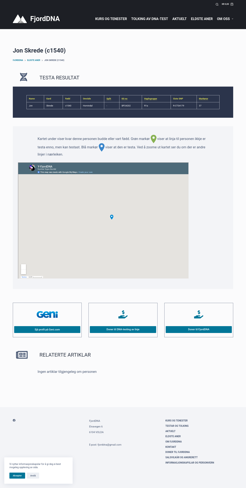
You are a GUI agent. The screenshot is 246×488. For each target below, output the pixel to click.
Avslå (33, 475)
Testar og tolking (176, 426)
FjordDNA (45, 19)
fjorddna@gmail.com (109, 444)
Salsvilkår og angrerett (181, 457)
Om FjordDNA (173, 441)
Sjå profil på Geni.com (47, 329)
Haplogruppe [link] (150, 98)
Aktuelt (179, 19)
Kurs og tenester (111, 19)
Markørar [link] (203, 98)
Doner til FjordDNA (198, 329)
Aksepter (17, 475)
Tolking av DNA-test (149, 19)
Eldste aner (202, 19)
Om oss (225, 19)
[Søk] (217, 4)
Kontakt (170, 447)
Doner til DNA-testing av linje (123, 329)
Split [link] (108, 98)
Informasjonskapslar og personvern (189, 462)
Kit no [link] (124, 98)
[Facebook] (14, 420)
